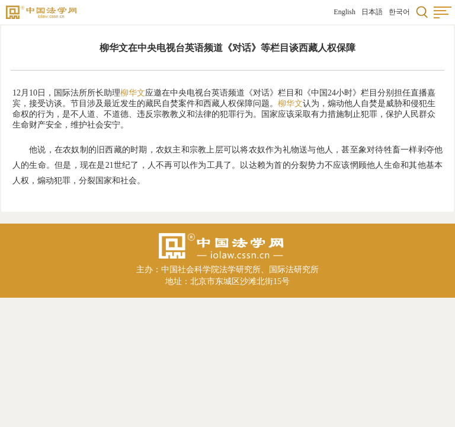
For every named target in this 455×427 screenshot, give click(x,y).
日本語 (372, 12)
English (344, 12)
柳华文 (132, 92)
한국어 (399, 12)
